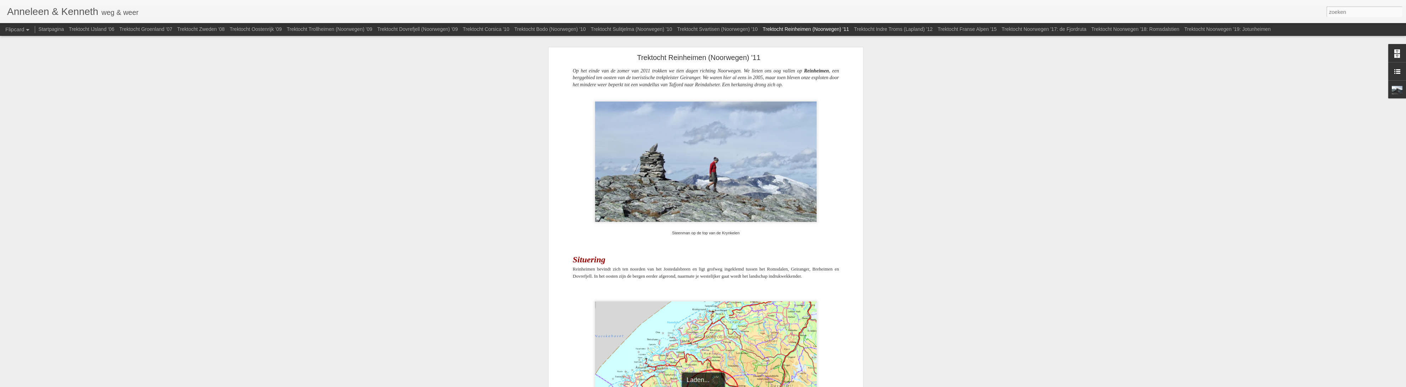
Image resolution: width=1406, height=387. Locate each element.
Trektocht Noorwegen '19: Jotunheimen (1227, 29)
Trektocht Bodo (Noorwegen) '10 (550, 29)
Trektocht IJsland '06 (91, 29)
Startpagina (51, 29)
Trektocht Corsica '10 (486, 29)
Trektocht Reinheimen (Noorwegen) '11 (699, 57)
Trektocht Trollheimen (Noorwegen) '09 (329, 29)
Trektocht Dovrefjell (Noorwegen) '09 (417, 29)
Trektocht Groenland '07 (145, 29)
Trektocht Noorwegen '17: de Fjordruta (1044, 29)
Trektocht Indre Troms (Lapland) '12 (893, 29)
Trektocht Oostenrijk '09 (256, 29)
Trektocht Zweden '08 (201, 29)
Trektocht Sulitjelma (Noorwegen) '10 (631, 29)
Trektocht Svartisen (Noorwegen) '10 (717, 29)
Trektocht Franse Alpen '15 (967, 29)
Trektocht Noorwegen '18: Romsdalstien (1135, 29)
